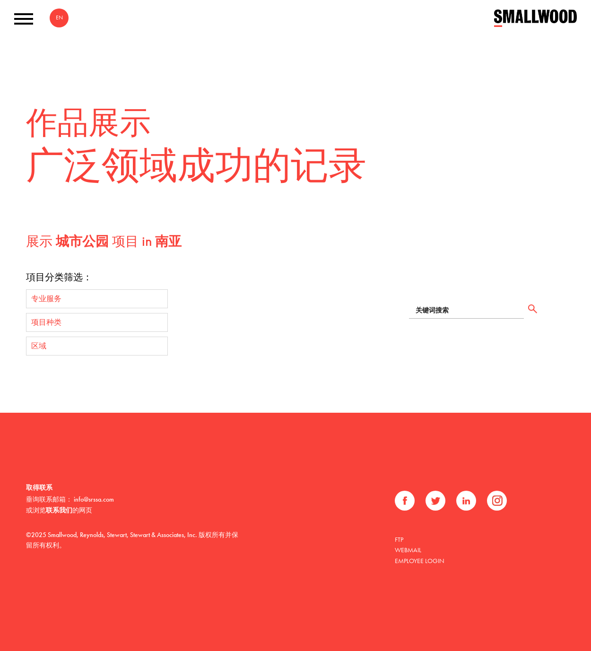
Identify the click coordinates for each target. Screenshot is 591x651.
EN (59, 17)
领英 (466, 501)
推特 (435, 501)
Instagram (497, 501)
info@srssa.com (94, 499)
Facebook (405, 501)
